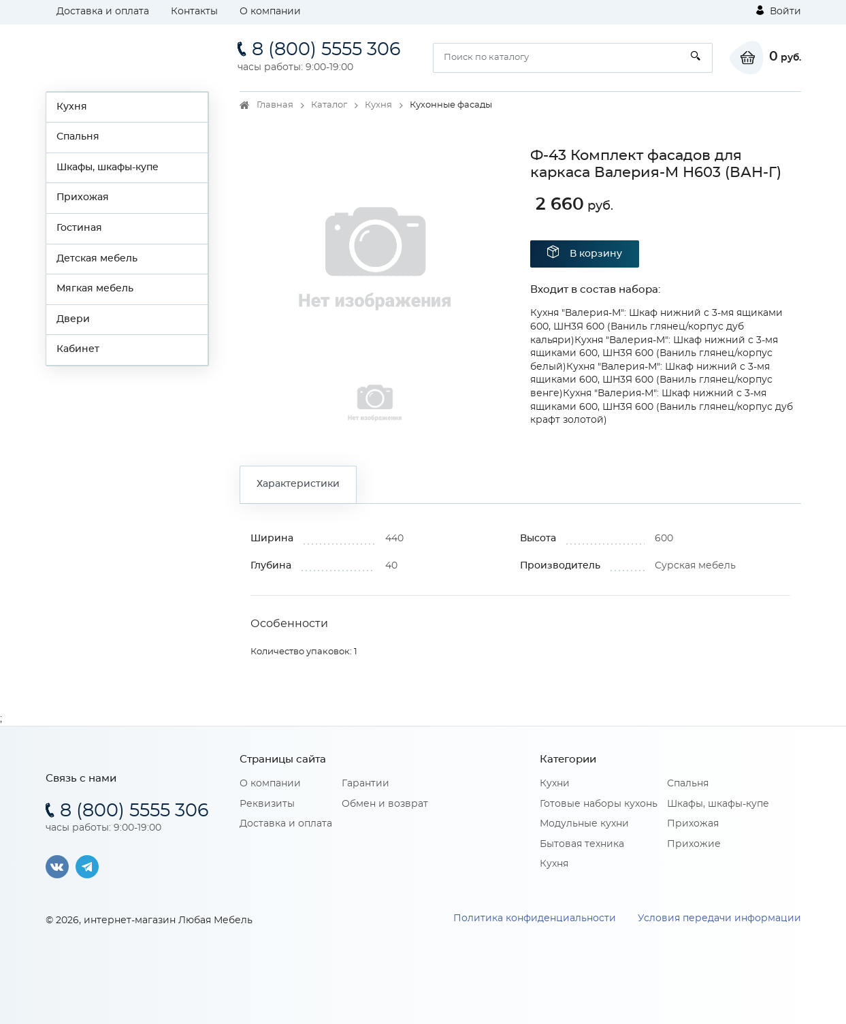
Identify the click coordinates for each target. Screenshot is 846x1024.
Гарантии (365, 783)
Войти (778, 10)
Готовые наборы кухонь (598, 804)
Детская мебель (96, 258)
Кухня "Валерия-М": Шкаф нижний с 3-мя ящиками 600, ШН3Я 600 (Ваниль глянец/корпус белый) (654, 354)
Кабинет (77, 349)
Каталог (329, 105)
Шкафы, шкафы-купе (107, 167)
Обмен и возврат (385, 804)
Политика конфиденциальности (534, 918)
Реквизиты (267, 804)
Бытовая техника (582, 844)
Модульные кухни (584, 824)
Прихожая (82, 197)
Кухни (555, 783)
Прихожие (694, 844)
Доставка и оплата (102, 11)
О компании (270, 11)
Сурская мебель (695, 566)
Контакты (194, 11)
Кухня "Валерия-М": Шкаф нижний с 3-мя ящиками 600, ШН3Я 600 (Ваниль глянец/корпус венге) (651, 380)
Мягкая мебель (94, 288)
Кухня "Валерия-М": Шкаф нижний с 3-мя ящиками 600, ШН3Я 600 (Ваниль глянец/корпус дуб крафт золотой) (661, 407)
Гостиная (79, 228)
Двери (73, 319)
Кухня (71, 107)
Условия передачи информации (719, 918)
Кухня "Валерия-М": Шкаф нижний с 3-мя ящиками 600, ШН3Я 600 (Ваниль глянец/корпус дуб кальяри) (656, 326)
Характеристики (298, 484)
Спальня (77, 137)
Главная (275, 105)
